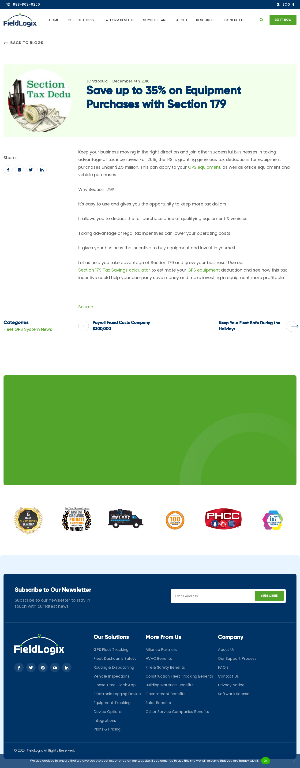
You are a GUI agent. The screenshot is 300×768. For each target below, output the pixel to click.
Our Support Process (237, 658)
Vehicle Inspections (111, 676)
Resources (206, 20)
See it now (283, 20)
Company (230, 637)
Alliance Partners (161, 649)
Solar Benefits (158, 702)
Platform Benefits (119, 20)
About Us (226, 649)
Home (54, 20)
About (182, 20)
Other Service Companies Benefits (177, 711)
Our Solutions (81, 20)
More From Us (163, 637)
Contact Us (235, 20)
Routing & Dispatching (114, 667)
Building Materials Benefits (169, 685)
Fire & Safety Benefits (165, 667)
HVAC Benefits (159, 658)
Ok (265, 760)
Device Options (108, 711)
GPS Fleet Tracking (111, 649)
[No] (294, 760)
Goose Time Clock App (115, 685)
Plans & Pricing (107, 729)
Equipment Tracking (112, 702)
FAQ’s (223, 667)
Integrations (105, 720)
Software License (233, 694)
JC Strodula (97, 81)
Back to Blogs (23, 43)
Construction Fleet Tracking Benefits (179, 676)
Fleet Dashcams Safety (115, 658)
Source (85, 307)
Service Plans (155, 20)
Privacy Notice (231, 685)
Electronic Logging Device (117, 694)
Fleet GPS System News (28, 329)
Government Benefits (165, 694)
